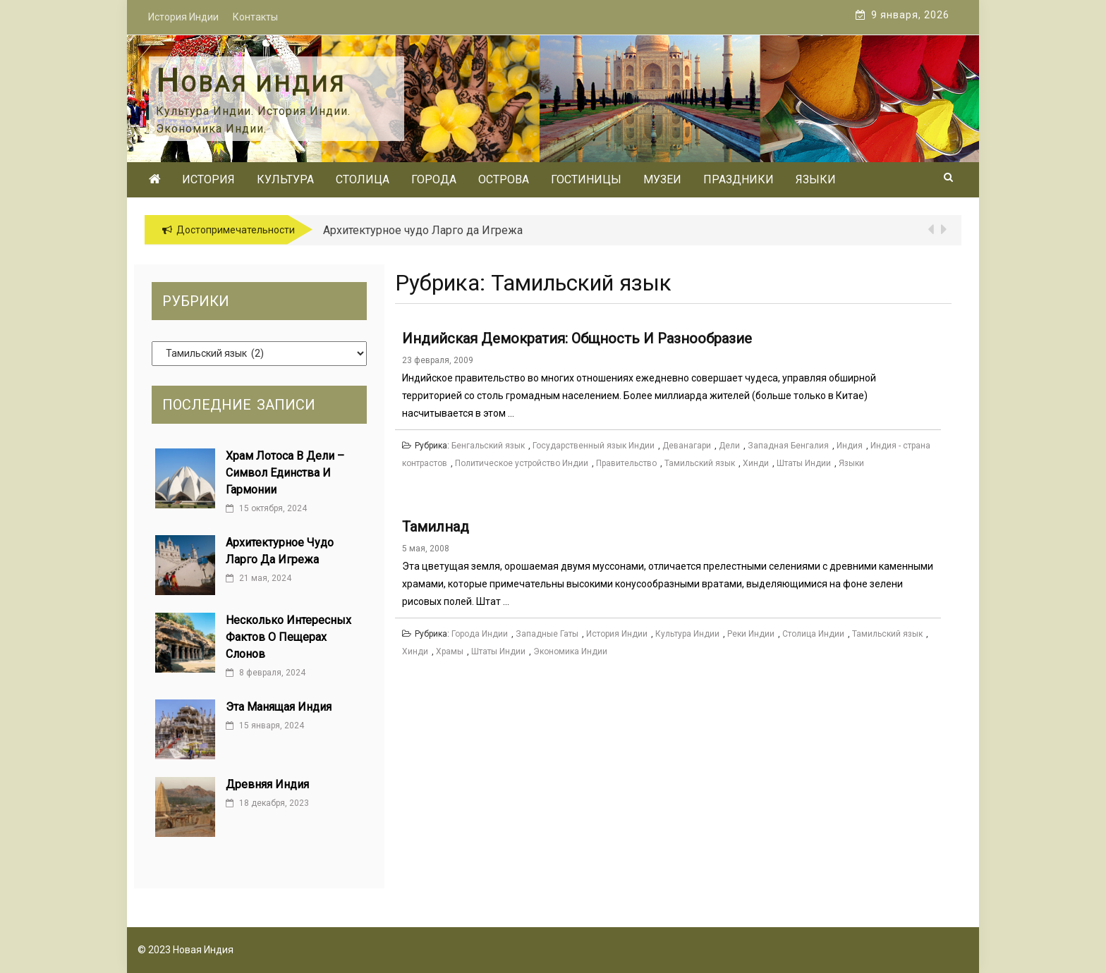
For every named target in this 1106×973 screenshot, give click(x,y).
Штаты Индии (804, 463)
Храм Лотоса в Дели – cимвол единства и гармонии (285, 472)
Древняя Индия (267, 784)
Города (433, 179)
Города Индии (479, 634)
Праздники (738, 179)
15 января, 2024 (265, 725)
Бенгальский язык (488, 446)
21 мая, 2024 (258, 578)
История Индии (617, 634)
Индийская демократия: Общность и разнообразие (577, 338)
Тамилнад (435, 526)
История (208, 179)
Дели (729, 446)
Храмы (449, 651)
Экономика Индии (570, 651)
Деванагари (686, 446)
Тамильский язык (699, 463)
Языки (816, 179)
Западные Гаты (547, 634)
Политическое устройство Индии (521, 463)
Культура (285, 179)
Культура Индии (687, 634)
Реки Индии (750, 634)
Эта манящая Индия (279, 707)
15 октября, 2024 (266, 508)
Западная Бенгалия (788, 446)
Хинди (756, 463)
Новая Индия (251, 84)
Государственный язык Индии (594, 446)
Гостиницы (586, 179)
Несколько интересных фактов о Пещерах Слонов (288, 637)
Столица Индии (813, 634)
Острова (503, 179)
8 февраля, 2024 (265, 673)
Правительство (626, 463)
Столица (362, 179)
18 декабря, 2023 (267, 803)
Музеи (662, 179)
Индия (850, 446)
